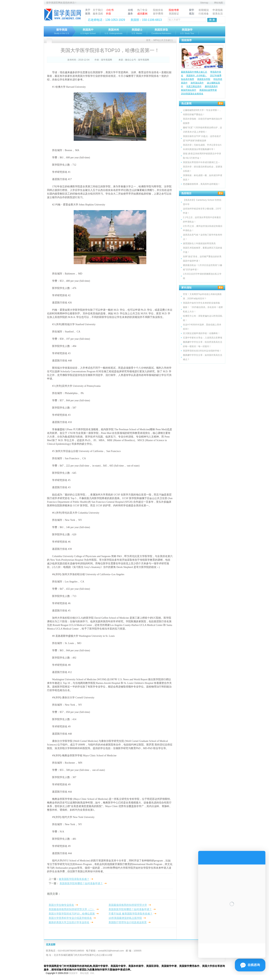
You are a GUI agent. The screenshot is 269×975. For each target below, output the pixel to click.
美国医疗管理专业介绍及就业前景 (128, 922)
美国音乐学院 (203, 79)
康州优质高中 (211, 86)
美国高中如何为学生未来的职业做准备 (201, 303)
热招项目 (186, 193)
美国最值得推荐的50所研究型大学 (128, 904)
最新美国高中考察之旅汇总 (194, 72)
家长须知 (186, 287)
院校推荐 (187, 40)
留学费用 (158, 13)
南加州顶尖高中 (188, 90)
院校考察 (174, 10)
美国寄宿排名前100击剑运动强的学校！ (202, 350)
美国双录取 (161, 31)
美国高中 (88, 31)
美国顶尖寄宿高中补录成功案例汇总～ (201, 162)
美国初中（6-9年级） (196, 75)
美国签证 (174, 13)
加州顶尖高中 (197, 83)
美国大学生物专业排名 (61, 904)
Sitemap (204, 2)
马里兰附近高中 (193, 86)
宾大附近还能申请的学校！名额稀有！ (201, 333)
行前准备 (204, 13)
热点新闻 (186, 103)
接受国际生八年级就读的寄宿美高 (199, 243)
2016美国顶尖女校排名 (192, 93)
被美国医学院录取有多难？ (74, 879)
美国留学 (73, 973)
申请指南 (218, 10)
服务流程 (98, 13)
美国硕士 (137, 31)
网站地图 (218, 2)
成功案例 (142, 13)
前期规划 (204, 10)
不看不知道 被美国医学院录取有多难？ (130, 913)
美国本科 (114, 31)
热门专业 (142, 10)
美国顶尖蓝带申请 (208, 90)
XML (92, 973)
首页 (148, 40)
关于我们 (98, 10)
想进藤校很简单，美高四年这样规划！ (201, 184)
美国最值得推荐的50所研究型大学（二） (72, 909)
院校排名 (158, 10)
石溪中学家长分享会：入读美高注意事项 (202, 337)
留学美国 (62, 31)
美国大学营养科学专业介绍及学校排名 (70, 917)
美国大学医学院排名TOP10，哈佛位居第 (72, 913)
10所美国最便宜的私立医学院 (125, 917)
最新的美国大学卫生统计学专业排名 (69, 922)
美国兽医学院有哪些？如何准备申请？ (81, 883)
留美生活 (218, 13)
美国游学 (187, 31)
